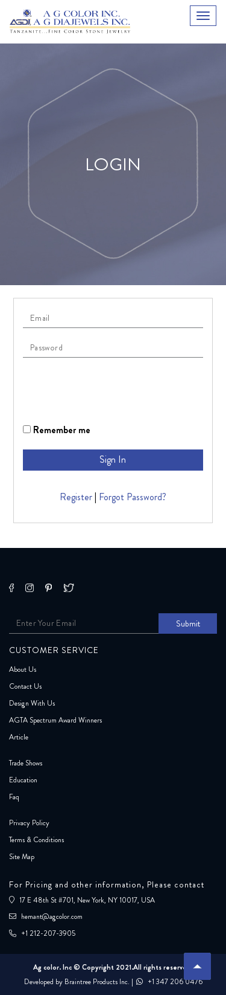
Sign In (112, 459)
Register (76, 497)
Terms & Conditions (36, 839)
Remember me (56, 430)
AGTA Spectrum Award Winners (55, 720)
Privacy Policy (29, 822)
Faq (14, 796)
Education (23, 779)
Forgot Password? (132, 497)
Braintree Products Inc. (97, 981)
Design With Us (32, 703)
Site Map (21, 856)
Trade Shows (25, 763)
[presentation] (114, 390)
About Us (22, 669)
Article (18, 737)
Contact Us (25, 686)
